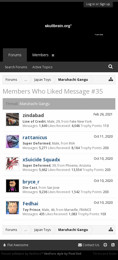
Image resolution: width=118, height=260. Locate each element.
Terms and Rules (105, 253)
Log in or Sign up (98, 4)
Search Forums (16, 67)
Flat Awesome (15, 245)
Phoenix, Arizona (78, 165)
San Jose (53, 187)
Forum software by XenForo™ (22, 253)
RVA (72, 143)
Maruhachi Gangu (34, 103)
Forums (15, 54)
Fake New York (81, 121)
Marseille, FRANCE (77, 209)
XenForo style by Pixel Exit (62, 253)
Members (40, 54)
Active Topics (42, 67)
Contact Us (88, 245)
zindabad (33, 115)
